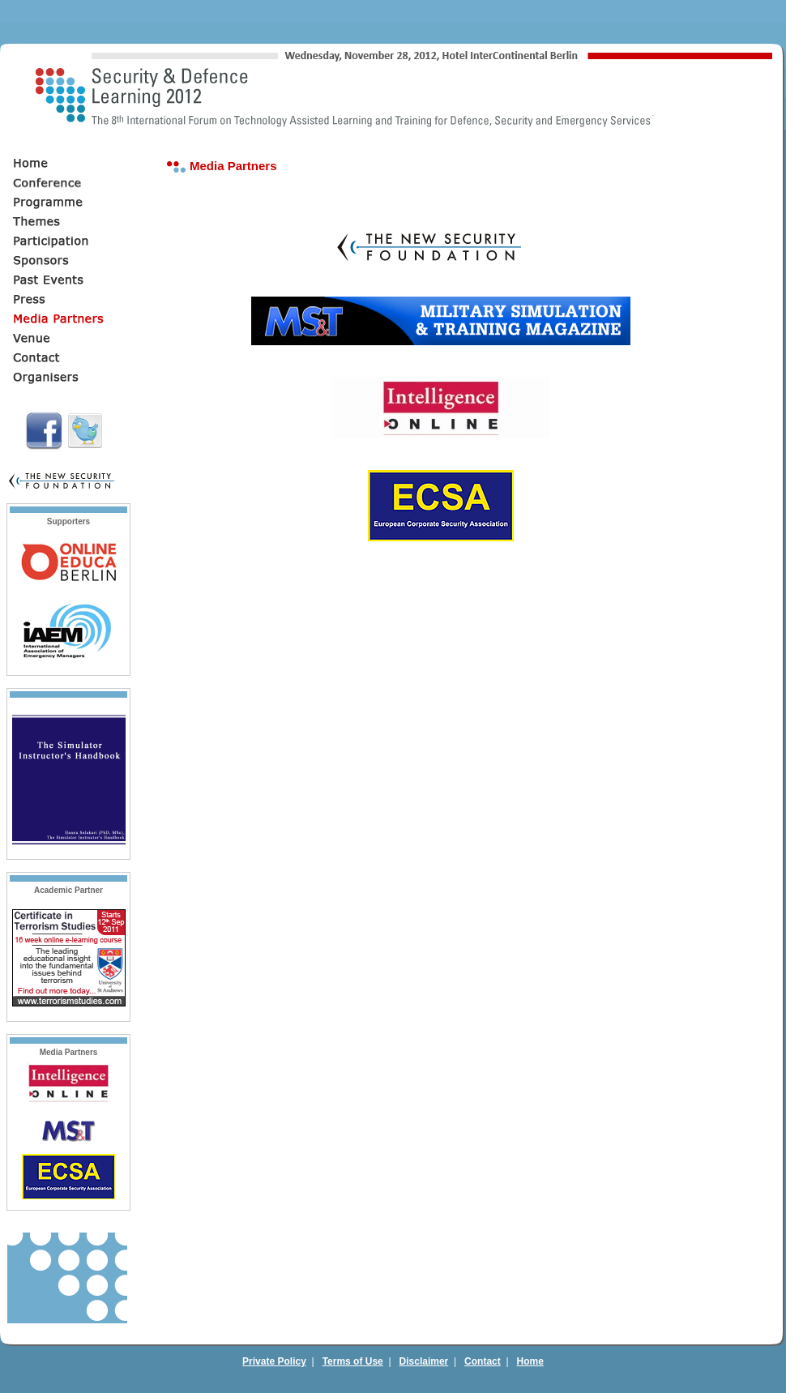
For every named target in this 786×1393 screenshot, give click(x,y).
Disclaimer (424, 1361)
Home (530, 1361)
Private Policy (274, 1361)
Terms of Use (353, 1361)
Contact (482, 1361)
